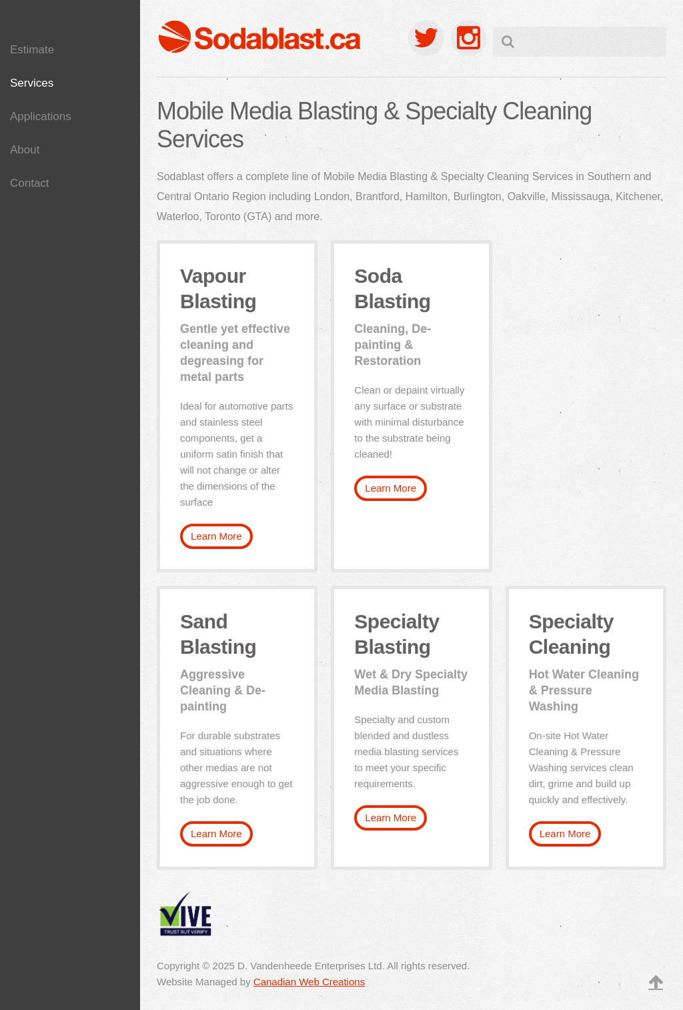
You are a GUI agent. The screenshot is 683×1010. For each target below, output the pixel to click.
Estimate (32, 49)
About (24, 149)
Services (31, 83)
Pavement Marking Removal (61, 215)
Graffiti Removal (55, 286)
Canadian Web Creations (309, 981)
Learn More (216, 536)
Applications (40, 116)
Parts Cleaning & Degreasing (57, 255)
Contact (29, 183)
